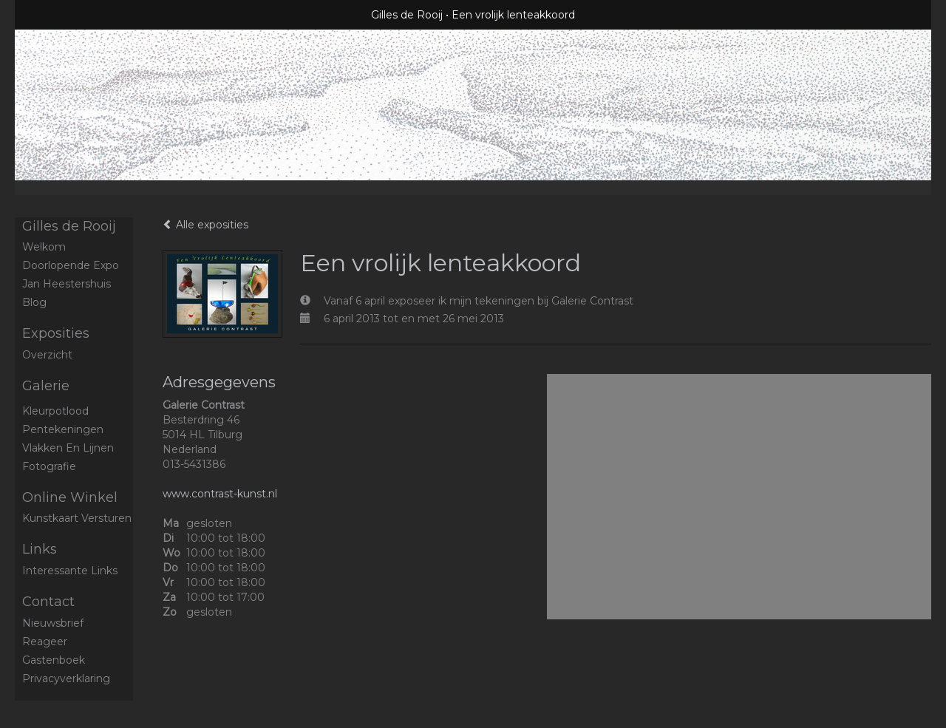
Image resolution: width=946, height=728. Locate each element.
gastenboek (53, 660)
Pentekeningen (62, 429)
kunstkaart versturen (77, 518)
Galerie (45, 386)
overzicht (47, 354)
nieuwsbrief (53, 623)
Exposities (55, 333)
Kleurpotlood (55, 411)
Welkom (44, 247)
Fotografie (49, 466)
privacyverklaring (66, 678)
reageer (44, 641)
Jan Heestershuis (66, 283)
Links (39, 549)
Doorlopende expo (70, 265)
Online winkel (70, 497)
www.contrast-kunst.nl (220, 493)
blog (34, 302)
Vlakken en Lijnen (68, 448)
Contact (48, 601)
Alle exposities (205, 224)
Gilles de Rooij (407, 14)
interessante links (70, 570)
